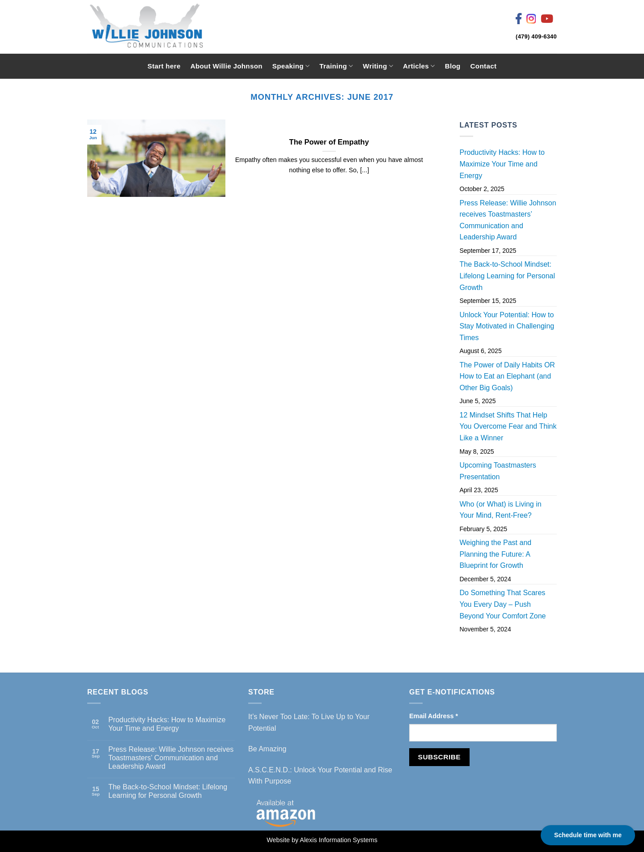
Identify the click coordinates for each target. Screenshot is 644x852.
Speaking (290, 66)
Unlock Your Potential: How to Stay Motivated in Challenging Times (507, 326)
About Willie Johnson (227, 66)
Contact (483, 66)
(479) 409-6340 (536, 36)
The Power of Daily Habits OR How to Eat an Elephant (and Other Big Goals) (507, 376)
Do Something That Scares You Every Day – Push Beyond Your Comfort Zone (503, 604)
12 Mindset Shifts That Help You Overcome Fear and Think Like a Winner (508, 426)
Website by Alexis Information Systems (322, 839)
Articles (419, 66)
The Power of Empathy (329, 142)
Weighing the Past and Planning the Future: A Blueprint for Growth (496, 554)
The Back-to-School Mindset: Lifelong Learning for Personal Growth (507, 275)
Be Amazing (267, 749)
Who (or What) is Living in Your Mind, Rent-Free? (501, 510)
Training (336, 66)
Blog (453, 66)
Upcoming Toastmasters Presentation (498, 471)
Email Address (433, 716)
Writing (378, 66)
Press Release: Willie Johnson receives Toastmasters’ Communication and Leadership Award (508, 220)
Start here (164, 66)
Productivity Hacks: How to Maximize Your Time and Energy (502, 164)
